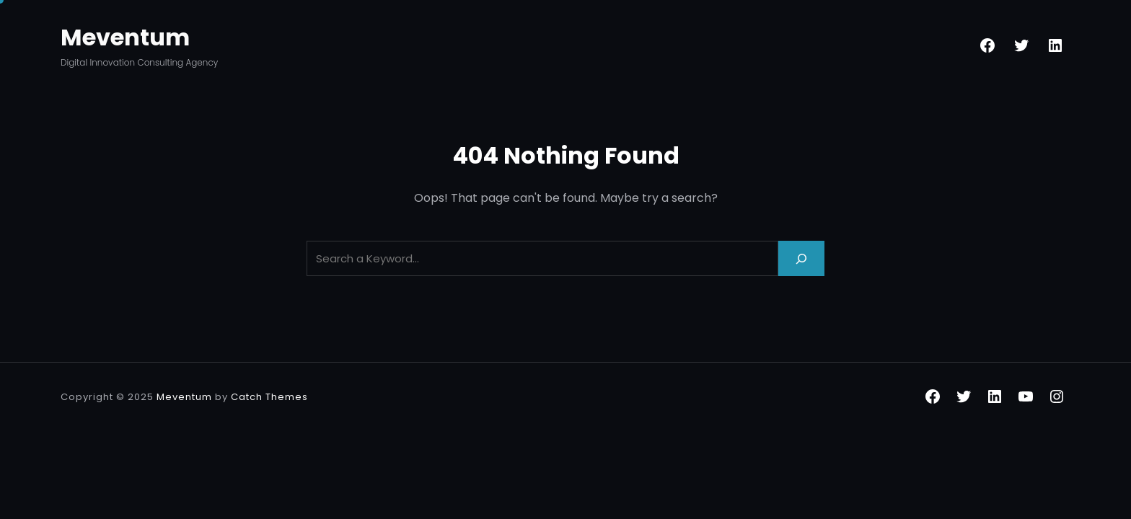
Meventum (125, 37)
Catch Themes (269, 397)
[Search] (801, 258)
